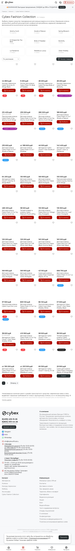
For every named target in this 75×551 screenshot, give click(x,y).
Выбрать (63, 122)
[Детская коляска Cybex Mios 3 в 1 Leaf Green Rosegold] (28, 260)
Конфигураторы (45, 516)
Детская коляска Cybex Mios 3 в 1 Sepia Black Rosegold (46, 181)
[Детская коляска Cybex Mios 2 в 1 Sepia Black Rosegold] (28, 166)
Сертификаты (44, 494)
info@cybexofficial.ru (11, 441)
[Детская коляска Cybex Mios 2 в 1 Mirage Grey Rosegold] (46, 198)
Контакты (42, 483)
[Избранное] (16, 64)
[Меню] (2, 2)
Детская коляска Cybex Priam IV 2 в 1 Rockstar (27, 149)
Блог (41, 503)
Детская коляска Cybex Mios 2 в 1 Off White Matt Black (27, 243)
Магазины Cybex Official (47, 481)
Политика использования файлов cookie (53, 522)
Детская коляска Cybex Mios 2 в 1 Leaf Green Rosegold (64, 212)
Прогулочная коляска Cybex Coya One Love (9, 305)
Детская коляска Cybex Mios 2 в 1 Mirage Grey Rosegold (46, 212)
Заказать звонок (9, 427)
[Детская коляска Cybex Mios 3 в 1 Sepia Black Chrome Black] (46, 229)
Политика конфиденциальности (50, 519)
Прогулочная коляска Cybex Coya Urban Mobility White (46, 306)
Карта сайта (54, 529)
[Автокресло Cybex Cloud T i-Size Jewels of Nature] (46, 135)
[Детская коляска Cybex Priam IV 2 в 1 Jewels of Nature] (65, 102)
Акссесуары (6, 492)
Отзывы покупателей (46, 511)
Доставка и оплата (46, 486)
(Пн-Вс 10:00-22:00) (19, 446)
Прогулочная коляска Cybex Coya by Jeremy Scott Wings (64, 181)
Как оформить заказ (46, 489)
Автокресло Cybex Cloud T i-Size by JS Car (46, 369)
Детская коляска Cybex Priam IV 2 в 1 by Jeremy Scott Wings (28, 118)
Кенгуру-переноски (9, 486)
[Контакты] (60, 2)
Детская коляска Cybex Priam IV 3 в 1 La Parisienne (28, 306)
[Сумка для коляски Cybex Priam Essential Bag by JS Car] (46, 260)
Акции (41, 500)
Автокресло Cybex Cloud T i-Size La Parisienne (63, 149)
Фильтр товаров (65, 59)
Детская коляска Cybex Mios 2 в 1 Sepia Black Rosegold (27, 181)
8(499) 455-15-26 (9, 419)
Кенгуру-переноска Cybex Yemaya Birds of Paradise (46, 85)
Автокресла (6, 481)
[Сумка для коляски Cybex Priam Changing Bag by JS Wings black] (65, 356)
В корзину (9, 90)
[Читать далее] (6, 400)
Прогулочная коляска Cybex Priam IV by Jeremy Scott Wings (9, 118)
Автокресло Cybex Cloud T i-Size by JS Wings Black (8, 181)
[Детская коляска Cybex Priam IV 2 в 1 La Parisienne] (65, 260)
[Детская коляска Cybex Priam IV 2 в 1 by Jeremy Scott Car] (28, 323)
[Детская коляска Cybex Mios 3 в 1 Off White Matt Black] (65, 229)
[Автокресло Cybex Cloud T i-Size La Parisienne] (65, 135)
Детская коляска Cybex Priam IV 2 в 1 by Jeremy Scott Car (28, 337)
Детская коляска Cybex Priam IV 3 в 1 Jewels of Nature (9, 149)
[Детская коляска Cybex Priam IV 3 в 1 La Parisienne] (28, 292)
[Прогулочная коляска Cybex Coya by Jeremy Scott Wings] (65, 166)
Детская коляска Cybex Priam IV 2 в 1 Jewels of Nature (64, 116)
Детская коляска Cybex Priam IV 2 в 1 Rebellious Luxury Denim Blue (9, 370)
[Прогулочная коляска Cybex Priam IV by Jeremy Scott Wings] (10, 102)
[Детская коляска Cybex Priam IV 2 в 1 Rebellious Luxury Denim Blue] (10, 356)
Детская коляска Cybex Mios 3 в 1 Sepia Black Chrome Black (46, 243)
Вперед (15, 383)
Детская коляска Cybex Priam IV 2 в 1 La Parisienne (65, 275)
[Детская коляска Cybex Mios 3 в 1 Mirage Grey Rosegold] (10, 260)
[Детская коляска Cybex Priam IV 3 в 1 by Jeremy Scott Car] (10, 198)
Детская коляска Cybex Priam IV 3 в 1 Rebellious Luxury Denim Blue (27, 370)
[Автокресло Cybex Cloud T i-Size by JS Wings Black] (10, 166)
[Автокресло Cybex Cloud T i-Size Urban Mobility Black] (65, 292)
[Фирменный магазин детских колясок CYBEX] (9, 2)
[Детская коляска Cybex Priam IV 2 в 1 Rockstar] (28, 135)
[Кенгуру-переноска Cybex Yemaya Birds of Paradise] (46, 71)
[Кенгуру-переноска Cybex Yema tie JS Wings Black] (10, 71)
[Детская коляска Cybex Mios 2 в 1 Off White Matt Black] (28, 229)
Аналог (63, 376)
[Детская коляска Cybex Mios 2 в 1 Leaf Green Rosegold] (65, 198)
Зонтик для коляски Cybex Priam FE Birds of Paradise (27, 85)
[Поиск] (56, 2)
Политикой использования (38, 538)
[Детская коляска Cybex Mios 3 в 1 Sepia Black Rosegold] (46, 166)
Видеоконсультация (46, 497)
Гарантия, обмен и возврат (48, 492)
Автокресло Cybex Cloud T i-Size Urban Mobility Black (63, 306)
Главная (4, 11)
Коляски (5, 483)
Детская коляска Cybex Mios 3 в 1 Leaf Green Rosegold (27, 275)
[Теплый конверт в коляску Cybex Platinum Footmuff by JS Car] (28, 198)
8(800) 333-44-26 (10, 422)
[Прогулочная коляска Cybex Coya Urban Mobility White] (46, 292)
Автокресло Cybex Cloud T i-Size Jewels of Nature (46, 149)
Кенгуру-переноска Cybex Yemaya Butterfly (64, 85)
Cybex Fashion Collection (10, 494)
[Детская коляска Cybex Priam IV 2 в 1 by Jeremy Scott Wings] (28, 102)
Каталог (11, 11)
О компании (43, 513)
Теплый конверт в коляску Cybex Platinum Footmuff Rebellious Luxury (63, 337)
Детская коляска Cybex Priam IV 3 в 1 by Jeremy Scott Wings (46, 118)
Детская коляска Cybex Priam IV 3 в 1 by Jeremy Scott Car (10, 212)
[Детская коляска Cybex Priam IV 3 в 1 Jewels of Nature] (10, 135)
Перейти (62, 7)
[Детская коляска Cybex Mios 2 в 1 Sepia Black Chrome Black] (10, 229)
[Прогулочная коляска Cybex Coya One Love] (10, 292)
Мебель (5, 489)
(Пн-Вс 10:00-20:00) (17, 448)
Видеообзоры (44, 505)
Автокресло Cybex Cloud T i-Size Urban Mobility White (9, 339)
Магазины (68, 2)
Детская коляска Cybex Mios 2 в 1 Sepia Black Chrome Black (9, 243)
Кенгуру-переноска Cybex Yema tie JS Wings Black (9, 85)
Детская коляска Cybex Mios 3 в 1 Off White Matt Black (63, 243)
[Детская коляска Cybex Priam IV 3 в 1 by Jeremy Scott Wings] (46, 102)
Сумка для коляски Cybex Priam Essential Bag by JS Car (46, 275)
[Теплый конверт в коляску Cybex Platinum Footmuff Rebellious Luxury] (65, 323)
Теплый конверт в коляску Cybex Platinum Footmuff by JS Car (27, 212)
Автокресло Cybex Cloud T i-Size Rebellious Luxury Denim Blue (44, 337)
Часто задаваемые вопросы (49, 508)
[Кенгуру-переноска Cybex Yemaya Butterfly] (65, 71)
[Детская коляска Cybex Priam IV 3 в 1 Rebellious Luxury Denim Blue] (28, 356)
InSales (50, 531)
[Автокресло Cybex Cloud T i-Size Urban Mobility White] (10, 323)
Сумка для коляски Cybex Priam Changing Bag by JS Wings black (64, 370)
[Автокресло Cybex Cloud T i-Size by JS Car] (46, 356)
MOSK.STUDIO (33, 531)
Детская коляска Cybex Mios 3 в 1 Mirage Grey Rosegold (10, 275)
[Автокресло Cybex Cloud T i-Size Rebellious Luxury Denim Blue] (46, 323)
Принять (63, 537)
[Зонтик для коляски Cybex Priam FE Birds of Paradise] (28, 71)
